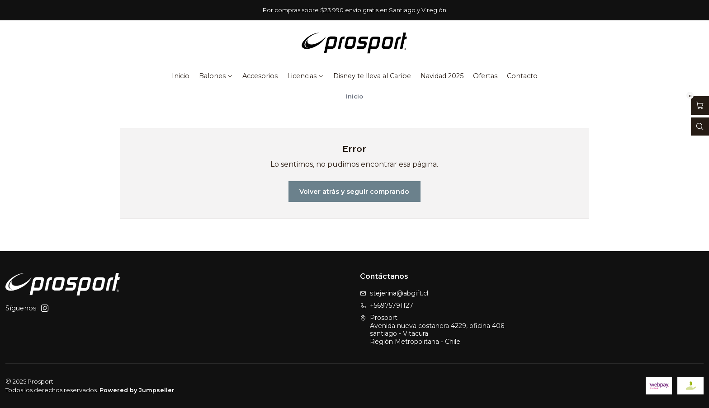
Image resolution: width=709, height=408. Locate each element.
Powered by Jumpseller (137, 390)
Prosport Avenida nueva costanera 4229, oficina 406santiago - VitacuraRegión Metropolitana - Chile (432, 330)
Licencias (305, 76)
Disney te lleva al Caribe (372, 76)
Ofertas (485, 76)
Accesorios (260, 76)
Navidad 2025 (442, 76)
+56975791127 (386, 305)
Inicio (180, 76)
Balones (216, 76)
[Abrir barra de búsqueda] (700, 126)
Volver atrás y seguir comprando (354, 192)
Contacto (522, 76)
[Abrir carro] (700, 105)
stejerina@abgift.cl (394, 293)
